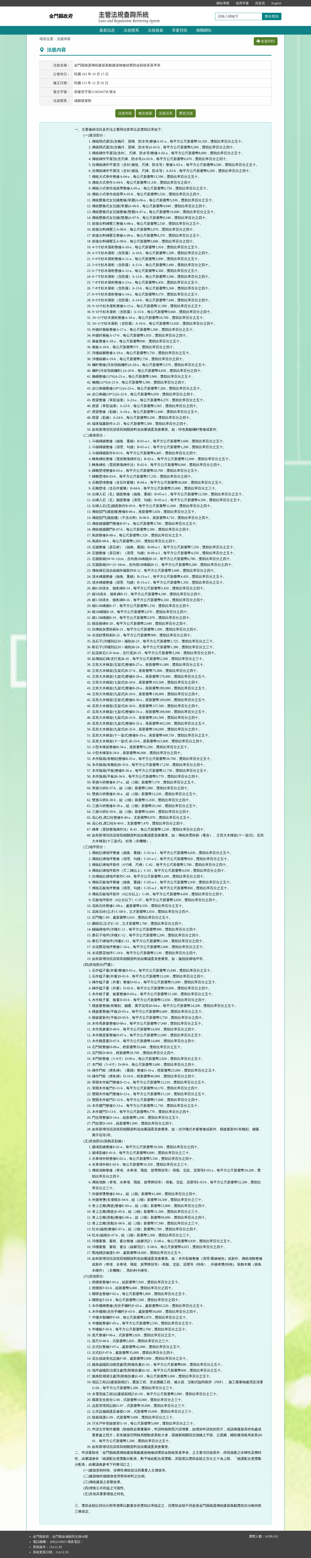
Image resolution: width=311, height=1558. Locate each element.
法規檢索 (155, 30)
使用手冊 (242, 3)
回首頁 (260, 3)
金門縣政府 (61, 16)
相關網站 (204, 30)
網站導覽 (222, 3)
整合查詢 (272, 16)
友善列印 (266, 41)
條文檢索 (145, 113)
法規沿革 (166, 113)
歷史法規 (186, 113)
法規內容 (125, 113)
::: (208, 3)
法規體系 (131, 30)
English (276, 3)
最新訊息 (107, 30)
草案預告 (179, 30)
